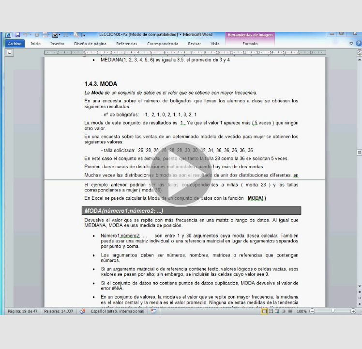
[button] (181, 174)
